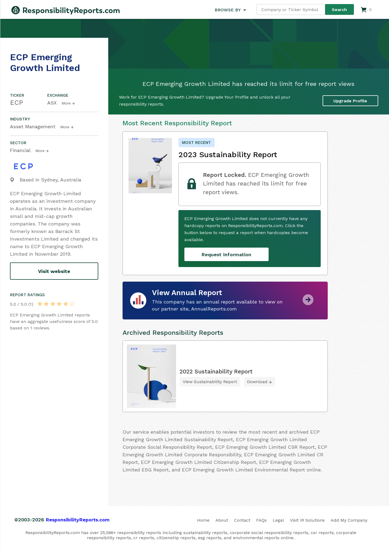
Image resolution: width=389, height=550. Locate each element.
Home (203, 520)
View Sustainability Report (210, 381)
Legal (278, 520)
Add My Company (349, 520)
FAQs (261, 520)
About (221, 520)
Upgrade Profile (350, 100)
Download (257, 381)
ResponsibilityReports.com (78, 519)
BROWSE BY (228, 9)
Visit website (54, 271)
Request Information (226, 254)
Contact (242, 520)
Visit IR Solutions (307, 520)
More (66, 103)
